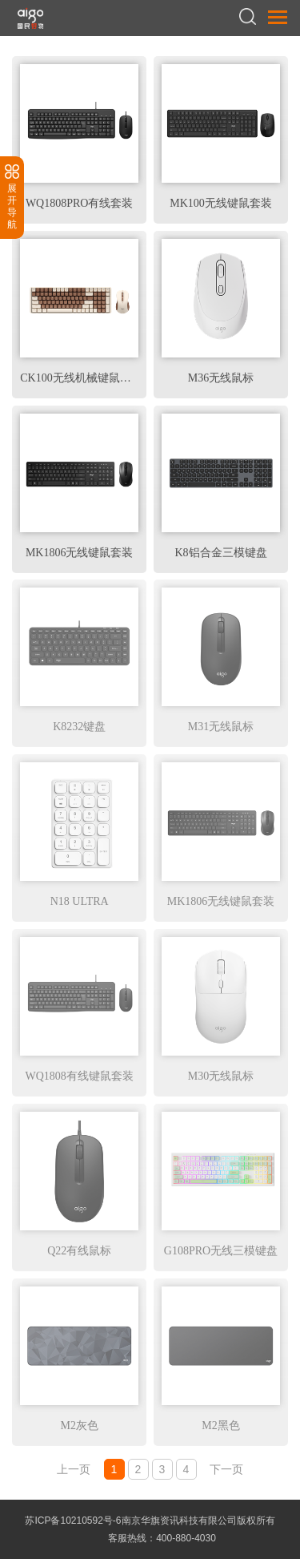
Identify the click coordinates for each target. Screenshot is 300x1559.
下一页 (226, 1469)
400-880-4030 (186, 1538)
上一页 (73, 1469)
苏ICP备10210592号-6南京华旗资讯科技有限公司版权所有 (149, 1520)
